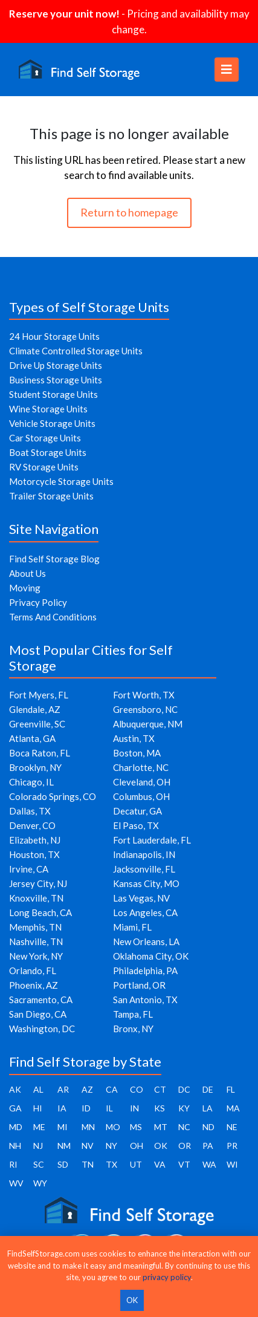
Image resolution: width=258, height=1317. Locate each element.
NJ (38, 1145)
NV (88, 1145)
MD (15, 1127)
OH (136, 1145)
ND (208, 1127)
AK (15, 1089)
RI (13, 1164)
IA (61, 1108)
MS (136, 1127)
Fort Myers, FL (38, 694)
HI (37, 1108)
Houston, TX (34, 854)
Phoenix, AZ (33, 985)
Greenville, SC (37, 723)
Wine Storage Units (48, 408)
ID (86, 1108)
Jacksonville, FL (144, 868)
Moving (24, 587)
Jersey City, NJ (38, 883)
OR (184, 1145)
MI (62, 1127)
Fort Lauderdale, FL (152, 839)
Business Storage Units (55, 379)
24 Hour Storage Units (54, 336)
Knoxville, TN (36, 898)
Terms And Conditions (53, 616)
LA (207, 1108)
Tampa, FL (133, 1014)
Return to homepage (129, 212)
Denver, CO (32, 825)
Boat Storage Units (47, 452)
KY (184, 1108)
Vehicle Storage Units (52, 423)
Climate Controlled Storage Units (76, 350)
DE (207, 1089)
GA (15, 1108)
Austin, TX (134, 738)
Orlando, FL (32, 970)
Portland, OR (139, 985)
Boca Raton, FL (39, 752)
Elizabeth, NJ (34, 839)
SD (62, 1164)
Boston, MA (137, 752)
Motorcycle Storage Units (61, 481)
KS (159, 1108)
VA (160, 1164)
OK (160, 1145)
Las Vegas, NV (141, 898)
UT (136, 1164)
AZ (87, 1089)
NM (64, 1145)
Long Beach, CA (40, 912)
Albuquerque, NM (147, 723)
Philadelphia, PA (145, 970)
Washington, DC (42, 1028)
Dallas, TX (30, 810)
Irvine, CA (28, 868)
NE (232, 1127)
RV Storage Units (44, 466)
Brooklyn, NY (35, 767)
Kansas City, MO (146, 883)
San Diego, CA (37, 1014)
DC (184, 1089)
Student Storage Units (53, 394)
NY (111, 1145)
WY (40, 1183)
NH (15, 1145)
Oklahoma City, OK (151, 956)
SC (38, 1164)
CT (160, 1089)
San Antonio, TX (145, 999)
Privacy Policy (38, 602)
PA (207, 1145)
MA (233, 1108)
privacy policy (167, 1277)
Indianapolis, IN (144, 854)
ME (39, 1127)
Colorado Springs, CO (52, 796)
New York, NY (36, 956)
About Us (27, 573)
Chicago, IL (31, 781)
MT (160, 1127)
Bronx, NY (133, 1028)
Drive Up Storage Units (55, 365)
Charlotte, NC (141, 767)
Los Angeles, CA (145, 912)
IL (109, 1108)
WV (16, 1183)
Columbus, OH (141, 796)
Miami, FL (132, 927)
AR (63, 1089)
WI (232, 1164)
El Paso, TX (136, 825)
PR (232, 1145)
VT (184, 1164)
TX (111, 1164)
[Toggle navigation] (226, 69)
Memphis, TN (35, 927)
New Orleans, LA (146, 941)
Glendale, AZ (34, 709)
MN (88, 1127)
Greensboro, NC (145, 709)
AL (38, 1089)
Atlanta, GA (32, 738)
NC (184, 1127)
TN (88, 1164)
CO (136, 1089)
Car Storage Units (45, 437)
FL (231, 1089)
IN (134, 1108)
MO (113, 1127)
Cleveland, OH (141, 781)
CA (112, 1089)
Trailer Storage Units (51, 495)
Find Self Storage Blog (54, 558)
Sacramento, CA (41, 999)
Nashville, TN (36, 941)
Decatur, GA (137, 810)
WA (209, 1164)
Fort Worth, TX (144, 694)
